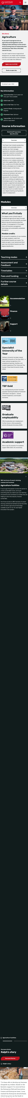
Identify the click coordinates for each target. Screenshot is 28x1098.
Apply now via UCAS (11, 64)
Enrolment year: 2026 (9, 84)
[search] (20, 2)
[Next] (24, 140)
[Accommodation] (18, 305)
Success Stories (10, 1058)
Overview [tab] (14, 140)
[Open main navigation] (25, 2)
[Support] (18, 330)
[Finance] (18, 318)
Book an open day (11, 70)
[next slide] (25, 476)
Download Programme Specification (14, 133)
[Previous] (3, 140)
